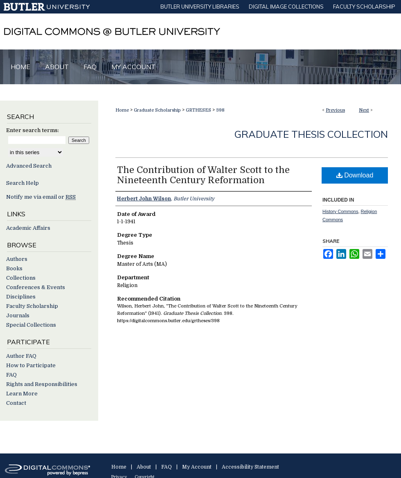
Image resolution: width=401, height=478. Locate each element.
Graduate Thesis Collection (311, 134)
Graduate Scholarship (157, 110)
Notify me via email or (41, 197)
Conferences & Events (35, 287)
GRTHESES (198, 110)
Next (364, 110)
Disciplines (21, 297)
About (144, 467)
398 (220, 110)
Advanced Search (29, 166)
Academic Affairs (28, 228)
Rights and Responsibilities (41, 384)
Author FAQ (21, 356)
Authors (16, 259)
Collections (21, 278)
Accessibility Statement (250, 467)
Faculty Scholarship (32, 306)
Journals (17, 315)
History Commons (340, 211)
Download (355, 175)
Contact (16, 403)
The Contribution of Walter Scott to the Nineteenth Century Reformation (203, 175)
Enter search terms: (32, 130)
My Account (197, 467)
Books (14, 268)
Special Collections (31, 325)
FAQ (11, 375)
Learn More (22, 393)
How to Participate (31, 365)
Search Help (22, 183)
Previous (335, 110)
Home (122, 110)
